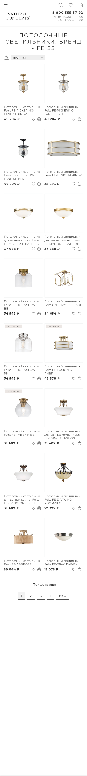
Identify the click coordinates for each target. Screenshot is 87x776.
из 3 (62, 596)
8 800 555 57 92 (67, 12)
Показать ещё (44, 584)
